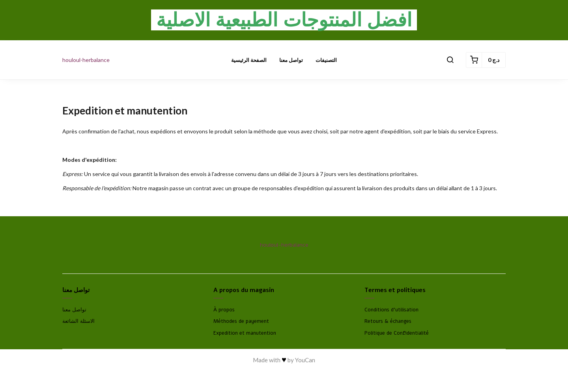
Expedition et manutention (244, 333)
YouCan (305, 359)
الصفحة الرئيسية (249, 60)
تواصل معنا (291, 60)
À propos (224, 309)
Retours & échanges (387, 321)
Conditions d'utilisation (391, 309)
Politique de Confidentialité (396, 333)
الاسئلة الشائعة (78, 321)
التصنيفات (326, 60)
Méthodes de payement (241, 321)
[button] (450, 60)
